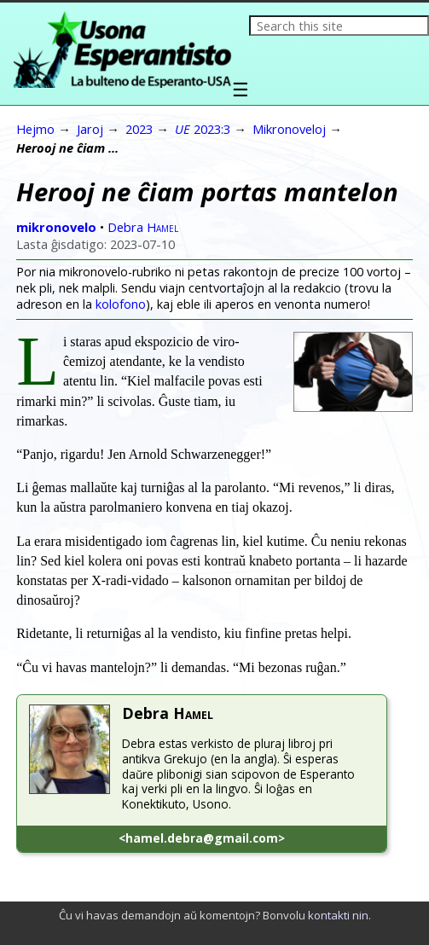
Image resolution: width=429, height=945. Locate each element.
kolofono (121, 304)
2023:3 (202, 128)
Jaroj (90, 128)
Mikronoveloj (289, 128)
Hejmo (35, 128)
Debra (142, 226)
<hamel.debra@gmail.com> (202, 838)
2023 (139, 128)
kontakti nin (338, 915)
